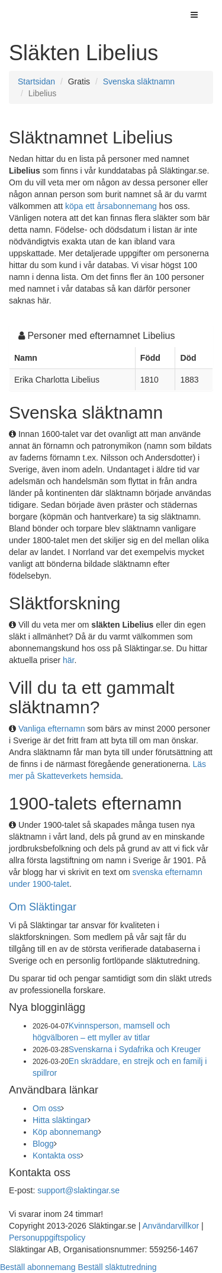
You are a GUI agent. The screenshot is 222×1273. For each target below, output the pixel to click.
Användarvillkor (170, 1225)
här (68, 660)
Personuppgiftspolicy (47, 1237)
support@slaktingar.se (78, 1190)
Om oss (47, 1108)
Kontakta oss (57, 1155)
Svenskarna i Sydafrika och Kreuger (135, 1049)
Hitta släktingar (60, 1120)
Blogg (43, 1143)
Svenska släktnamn (139, 81)
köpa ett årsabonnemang (111, 206)
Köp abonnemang (65, 1132)
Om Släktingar (42, 907)
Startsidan (36, 81)
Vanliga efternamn (51, 728)
